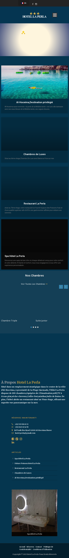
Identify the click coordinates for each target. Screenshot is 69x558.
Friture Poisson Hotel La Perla (27, 463)
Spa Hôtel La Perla (15, 256)
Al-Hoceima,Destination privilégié (34, 102)
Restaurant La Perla (34, 203)
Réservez (30, 547)
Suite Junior (41, 320)
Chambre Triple (9, 320)
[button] (66, 287)
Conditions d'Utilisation (42, 549)
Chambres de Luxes (35, 154)
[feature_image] (17, 304)
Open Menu (54, 15)
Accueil (22, 547)
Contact (39, 547)
